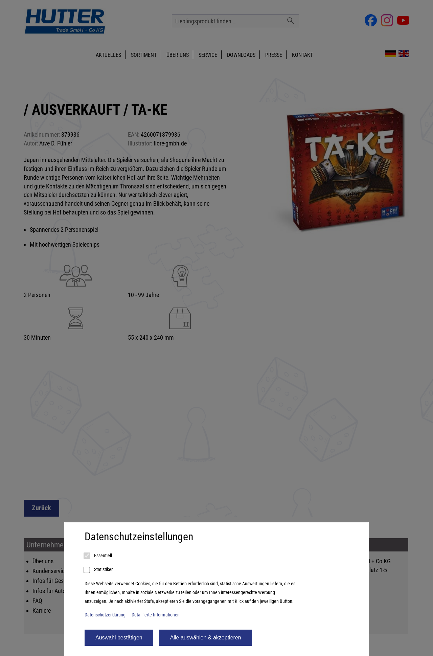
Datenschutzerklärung (105, 615)
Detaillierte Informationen (156, 615)
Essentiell (98, 555)
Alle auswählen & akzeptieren (205, 637)
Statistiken (99, 570)
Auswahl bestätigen (118, 637)
